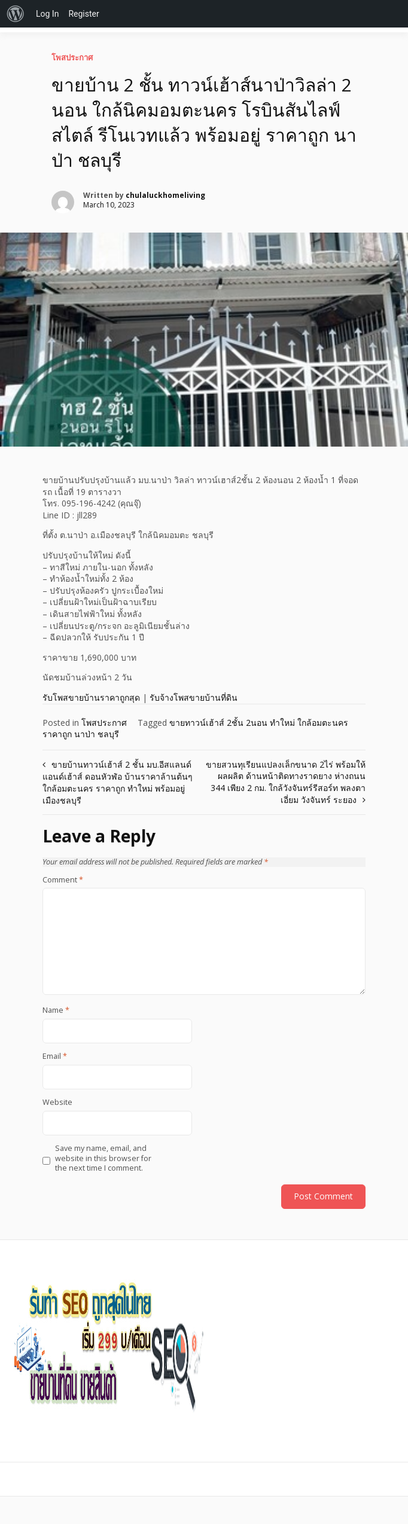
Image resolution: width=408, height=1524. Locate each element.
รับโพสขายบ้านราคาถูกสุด (91, 697)
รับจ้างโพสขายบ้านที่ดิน (194, 697)
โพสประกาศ (72, 57)
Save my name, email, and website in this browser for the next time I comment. (103, 1158)
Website (57, 1102)
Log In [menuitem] (47, 14)
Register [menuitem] (83, 14)
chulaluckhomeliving (165, 195)
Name (55, 1010)
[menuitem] (15, 14)
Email (54, 1056)
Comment (62, 880)
